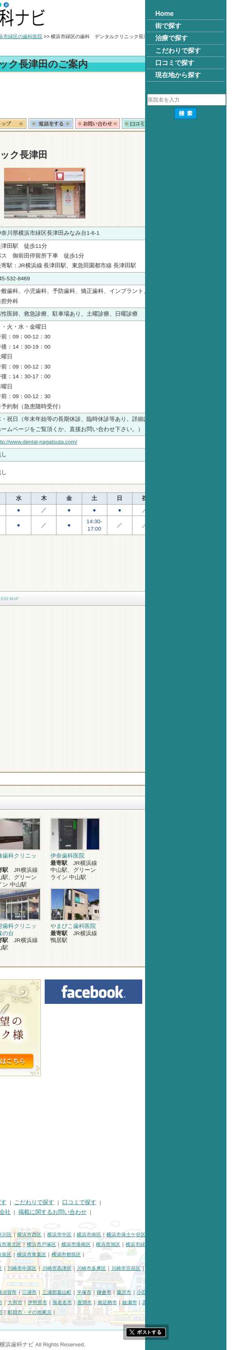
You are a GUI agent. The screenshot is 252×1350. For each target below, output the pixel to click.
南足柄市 (188, 1302)
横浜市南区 (170, 1234)
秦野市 (56, 1302)
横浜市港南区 (157, 1244)
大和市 (96, 1302)
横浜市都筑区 (147, 1254)
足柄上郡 (29, 1312)
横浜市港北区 (87, 1244)
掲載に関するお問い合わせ (134, 1212)
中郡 (9, 1312)
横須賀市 (88, 1292)
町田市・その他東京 (111, 1312)
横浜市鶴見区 (39, 1234)
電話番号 (132, 123)
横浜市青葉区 (113, 1254)
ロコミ (225, 123)
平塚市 (165, 1292)
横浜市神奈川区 (76, 1234)
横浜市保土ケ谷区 (207, 1234)
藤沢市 (205, 1292)
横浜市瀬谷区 (18, 1254)
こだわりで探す (115, 1202)
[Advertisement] (126, 96)
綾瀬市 (211, 1302)
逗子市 (36, 1302)
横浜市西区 (110, 1234)
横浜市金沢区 (53, 1244)
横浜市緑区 (219, 1244)
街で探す (39, 1202)
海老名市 (143, 1302)
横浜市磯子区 (18, 1244)
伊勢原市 (118, 1302)
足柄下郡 (74, 1312)
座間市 (166, 1302)
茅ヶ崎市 (14, 1302)
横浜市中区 (140, 1234)
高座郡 (231, 1302)
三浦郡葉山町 (138, 1292)
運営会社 (80, 1212)
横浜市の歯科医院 (46, 36)
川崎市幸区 (71, 1268)
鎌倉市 (185, 1292)
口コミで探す (160, 1202)
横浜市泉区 (80, 1254)
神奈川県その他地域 (26, 1292)
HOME (12, 1202)
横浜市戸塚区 (122, 1244)
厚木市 (76, 1302)
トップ (11, 36)
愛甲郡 (51, 1312)
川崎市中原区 (103, 1268)
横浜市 (11, 1234)
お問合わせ (178, 123)
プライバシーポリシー (32, 1212)
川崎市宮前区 (207, 1268)
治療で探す (73, 1202)
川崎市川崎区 (39, 1268)
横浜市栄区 (51, 1254)
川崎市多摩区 (172, 1268)
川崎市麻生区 (18, 1278)
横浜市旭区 (189, 1244)
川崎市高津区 (138, 1268)
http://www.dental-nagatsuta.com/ (118, 442)
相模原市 (63, 1292)
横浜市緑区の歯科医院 (99, 36)
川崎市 (11, 1268)
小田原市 (227, 1292)
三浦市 (110, 1292)
